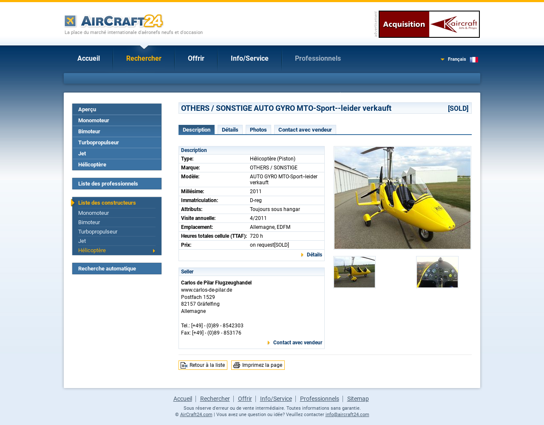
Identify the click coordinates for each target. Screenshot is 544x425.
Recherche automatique (107, 268)
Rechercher (144, 58)
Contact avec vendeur (305, 130)
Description (196, 130)
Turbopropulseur (98, 142)
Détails (230, 130)
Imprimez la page (262, 365)
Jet (82, 153)
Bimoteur (89, 131)
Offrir (196, 58)
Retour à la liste (207, 365)
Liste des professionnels (108, 183)
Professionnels (318, 58)
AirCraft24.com (196, 414)
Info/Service (250, 58)
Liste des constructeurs (107, 203)
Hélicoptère (92, 164)
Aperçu (87, 109)
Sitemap (358, 398)
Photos (258, 130)
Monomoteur (93, 120)
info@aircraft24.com (347, 414)
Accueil (88, 58)
